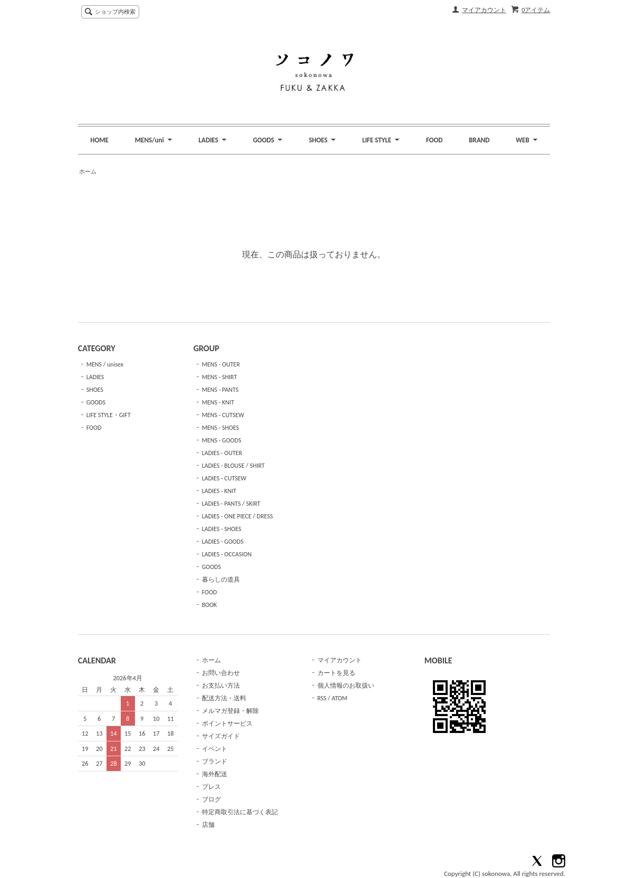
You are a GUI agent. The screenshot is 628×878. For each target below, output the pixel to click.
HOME (99, 140)
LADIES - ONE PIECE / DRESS (237, 516)
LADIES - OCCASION (227, 554)
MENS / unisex (104, 364)
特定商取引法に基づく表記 (240, 812)
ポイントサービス (227, 723)
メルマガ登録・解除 (230, 711)
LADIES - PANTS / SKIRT (231, 503)
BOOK (209, 605)
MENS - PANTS (220, 389)
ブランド (214, 761)
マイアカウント (484, 10)
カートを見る (336, 673)
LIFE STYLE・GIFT (108, 415)
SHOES (94, 389)
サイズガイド (221, 736)
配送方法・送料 (224, 698)
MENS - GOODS (221, 440)
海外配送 (214, 774)
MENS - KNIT (218, 402)
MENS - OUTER (221, 364)
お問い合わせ (221, 673)
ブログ (211, 799)
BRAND (479, 140)
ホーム (87, 171)
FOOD (434, 140)
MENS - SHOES (220, 427)
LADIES (95, 377)
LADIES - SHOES (221, 529)
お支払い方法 (221, 685)
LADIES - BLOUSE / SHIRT (233, 465)
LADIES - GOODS (223, 541)
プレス (211, 786)
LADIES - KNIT (219, 491)
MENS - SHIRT (219, 377)
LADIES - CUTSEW (224, 478)
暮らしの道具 (221, 579)
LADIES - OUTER (222, 453)
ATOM (339, 698)
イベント (214, 748)
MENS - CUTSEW (223, 415)
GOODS (95, 402)
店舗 (208, 824)
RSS (321, 698)
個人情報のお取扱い (345, 685)
